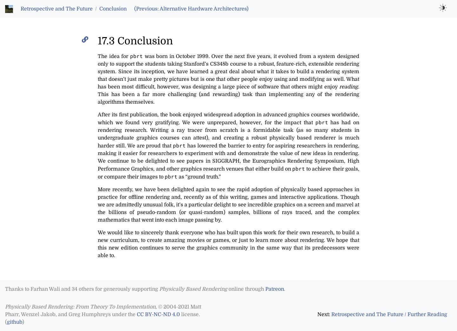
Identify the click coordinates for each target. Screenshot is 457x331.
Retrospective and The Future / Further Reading (389, 314)
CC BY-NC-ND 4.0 (158, 314)
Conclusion (113, 9)
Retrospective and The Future (57, 9)
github (14, 322)
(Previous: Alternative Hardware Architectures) (191, 9)
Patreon (274, 289)
